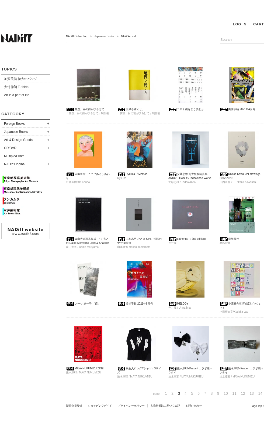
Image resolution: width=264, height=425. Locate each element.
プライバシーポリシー (131, 405)
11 (234, 393)
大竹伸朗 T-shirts (16, 87)
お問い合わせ (194, 405)
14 (260, 393)
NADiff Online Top (76, 36)
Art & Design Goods (18, 140)
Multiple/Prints (14, 156)
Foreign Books (14, 124)
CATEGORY (13, 114)
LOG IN (239, 24)
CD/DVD (10, 148)
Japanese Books (16, 132)
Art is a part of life (16, 95)
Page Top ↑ (257, 405)
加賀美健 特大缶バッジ (20, 79)
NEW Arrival (128, 36)
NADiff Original (14, 164)
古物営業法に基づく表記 (165, 405)
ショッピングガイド (100, 405)
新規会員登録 (74, 405)
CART (258, 24)
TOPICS (9, 69)
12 (243, 393)
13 (251, 393)
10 (226, 393)
